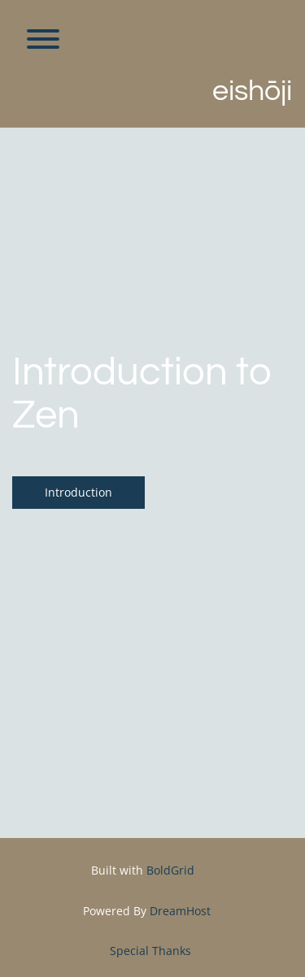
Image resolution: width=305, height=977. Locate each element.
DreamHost (180, 910)
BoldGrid (170, 870)
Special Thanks (150, 950)
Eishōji (252, 91)
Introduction (78, 492)
